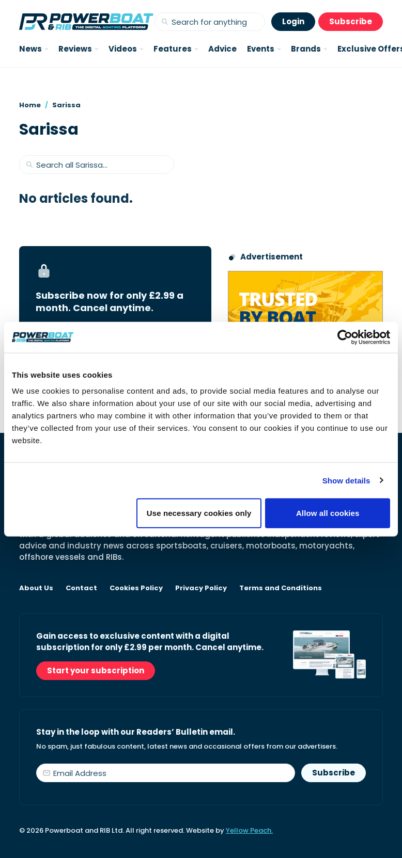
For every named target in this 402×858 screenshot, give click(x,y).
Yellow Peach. (249, 830)
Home (30, 105)
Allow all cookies (328, 513)
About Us (36, 588)
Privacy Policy (201, 588)
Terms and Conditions (280, 588)
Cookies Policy (136, 588)
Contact (81, 588)
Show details (346, 480)
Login (293, 21)
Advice (222, 48)
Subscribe (350, 21)
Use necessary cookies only (199, 513)
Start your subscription (95, 670)
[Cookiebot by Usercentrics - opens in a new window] (345, 337)
